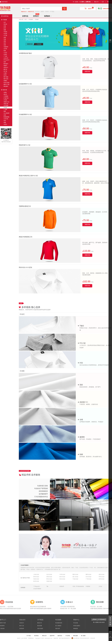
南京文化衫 (62, 576)
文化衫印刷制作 (37, 588)
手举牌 (5, 100)
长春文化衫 (36, 579)
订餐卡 (5, 73)
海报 (5, 37)
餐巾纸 (5, 69)
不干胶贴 (52, 11)
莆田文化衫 (88, 574)
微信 (110, 42)
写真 (5, 39)
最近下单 (110, 621)
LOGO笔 (6, 118)
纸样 (5, 62)
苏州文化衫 (101, 579)
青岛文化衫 (49, 579)
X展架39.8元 (31, 11)
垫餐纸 (5, 80)
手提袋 (5, 31)
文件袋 (5, 48)
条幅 (5, 122)
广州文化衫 (88, 579)
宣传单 (47, 11)
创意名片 (6, 67)
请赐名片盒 (6, 102)
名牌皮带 (61, 586)
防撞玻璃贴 (6, 117)
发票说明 (21, 628)
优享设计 (36, 16)
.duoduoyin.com (48, 638)
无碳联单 (6, 46)
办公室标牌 (6, 113)
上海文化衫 (36, 574)
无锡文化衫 (49, 581)
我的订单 (96, 1)
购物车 (87, 8)
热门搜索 (83, 635)
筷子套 (5, 71)
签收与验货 (40, 628)
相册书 (42, 11)
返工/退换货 (58, 625)
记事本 (5, 54)
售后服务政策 (58, 622)
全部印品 (5, 16)
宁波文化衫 (75, 579)
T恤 (47, 586)
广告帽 (5, 109)
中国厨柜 (88, 586)
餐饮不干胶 (6, 84)
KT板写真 (6, 98)
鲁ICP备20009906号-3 (64, 638)
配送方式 (39, 622)
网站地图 (75, 635)
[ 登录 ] (83, 1)
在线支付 (21, 622)
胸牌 (5, 111)
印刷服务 (31, 19)
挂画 (5, 115)
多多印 (19, 638)
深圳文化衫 (49, 576)
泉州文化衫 (36, 576)
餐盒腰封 (6, 86)
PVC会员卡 (6, 60)
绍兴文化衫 (62, 579)
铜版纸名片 (24, 11)
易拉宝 (5, 94)
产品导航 (67, 635)
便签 (5, 41)
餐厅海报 (6, 77)
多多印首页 (5, 1)
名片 (5, 22)
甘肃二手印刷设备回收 (78, 586)
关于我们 (29, 635)
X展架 (5, 92)
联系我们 (36, 635)
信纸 (5, 45)
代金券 (5, 33)
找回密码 (2, 625)
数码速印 (6, 63)
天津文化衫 (62, 574)
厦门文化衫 (75, 576)
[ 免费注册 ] (88, 1)
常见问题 (75, 622)
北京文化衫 (49, 574)
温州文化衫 (101, 574)
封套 (5, 26)
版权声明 (52, 635)
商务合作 (44, 635)
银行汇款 (21, 625)
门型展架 (6, 96)
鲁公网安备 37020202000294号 (80, 638)
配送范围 (39, 625)
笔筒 (5, 120)
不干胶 (5, 35)
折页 (5, 28)
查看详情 (87, 71)
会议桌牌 (6, 105)
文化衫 (100, 586)
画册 (5, 30)
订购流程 (2, 628)
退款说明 (57, 628)
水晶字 (5, 124)
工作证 (5, 52)
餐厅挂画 (6, 78)
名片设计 (37, 11)
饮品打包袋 (6, 82)
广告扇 (5, 56)
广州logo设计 (36, 586)
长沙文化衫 (88, 576)
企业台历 (6, 58)
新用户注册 (3, 622)
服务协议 (60, 635)
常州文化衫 (101, 576)
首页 (25, 19)
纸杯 (5, 50)
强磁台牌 (6, 103)
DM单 (5, 75)
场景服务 (47, 16)
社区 (103, 1)
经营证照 (92, 638)
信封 (5, 43)
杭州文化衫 (36, 581)
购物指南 (75, 628)
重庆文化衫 (75, 574)
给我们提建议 (76, 625)
